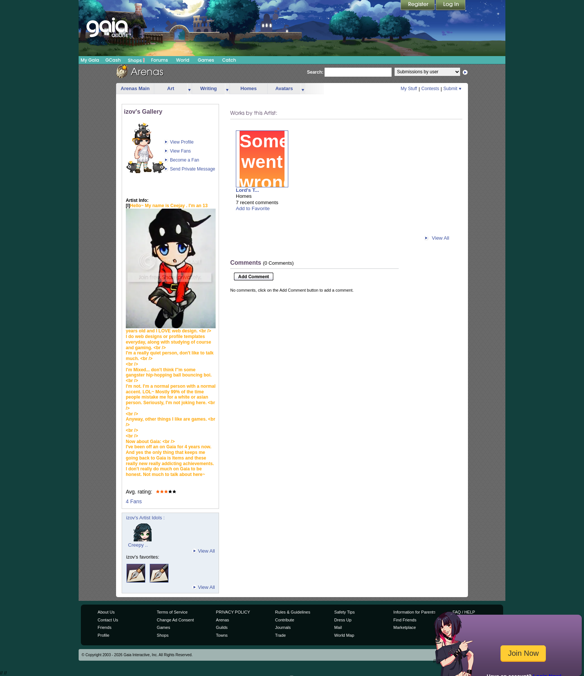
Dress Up (343, 620)
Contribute (284, 620)
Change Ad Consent (175, 620)
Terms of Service (172, 612)
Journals (283, 627)
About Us (106, 612)
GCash (113, 60)
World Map (344, 635)
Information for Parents (414, 612)
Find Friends (404, 620)
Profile (103, 635)
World (182, 60)
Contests (430, 88)
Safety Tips (344, 612)
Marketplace (404, 627)
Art (170, 88)
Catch (229, 60)
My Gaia (89, 60)
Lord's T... (247, 190)
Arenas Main (135, 88)
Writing (208, 88)
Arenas (222, 620)
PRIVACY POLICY (233, 612)
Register (418, 5)
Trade (280, 635)
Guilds (222, 627)
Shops (136, 60)
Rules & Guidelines (292, 612)
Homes (248, 88)
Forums (159, 60)
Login (451, 5)
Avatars (284, 88)
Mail (338, 627)
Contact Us (108, 620)
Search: (315, 72)
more (189, 88)
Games (206, 60)
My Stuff (409, 88)
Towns (222, 635)
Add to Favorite (253, 208)
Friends (105, 627)
